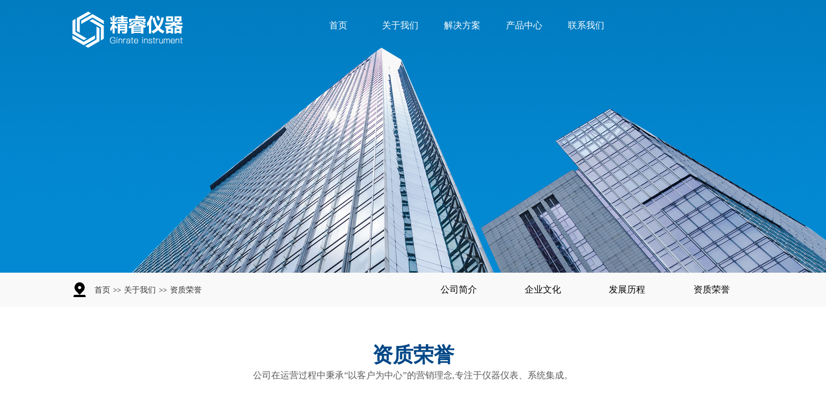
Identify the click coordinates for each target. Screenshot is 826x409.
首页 (338, 25)
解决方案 (462, 25)
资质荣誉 (186, 290)
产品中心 (524, 25)
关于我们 (400, 25)
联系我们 (586, 25)
